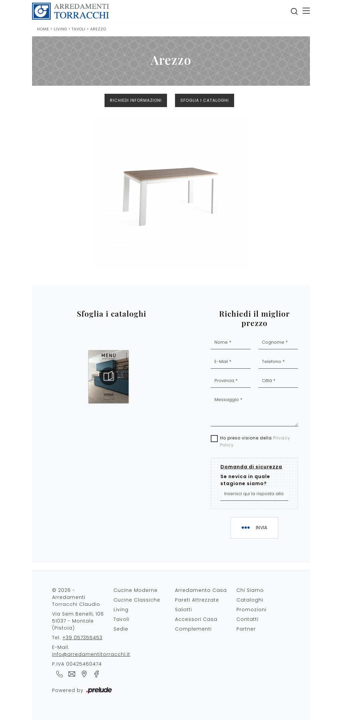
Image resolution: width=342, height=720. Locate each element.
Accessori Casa (196, 619)
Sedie (121, 629)
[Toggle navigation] (306, 11)
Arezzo (98, 29)
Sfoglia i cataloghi (204, 100)
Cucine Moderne (136, 590)
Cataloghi (249, 600)
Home (43, 29)
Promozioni (251, 609)
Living (60, 29)
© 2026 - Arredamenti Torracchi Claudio (76, 597)
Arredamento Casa (201, 590)
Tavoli (79, 29)
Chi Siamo (250, 590)
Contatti (247, 619)
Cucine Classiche (137, 600)
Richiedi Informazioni (136, 100)
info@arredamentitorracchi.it (91, 654)
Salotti (183, 609)
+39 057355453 (82, 637)
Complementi (193, 629)
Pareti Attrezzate (197, 600)
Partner (246, 629)
